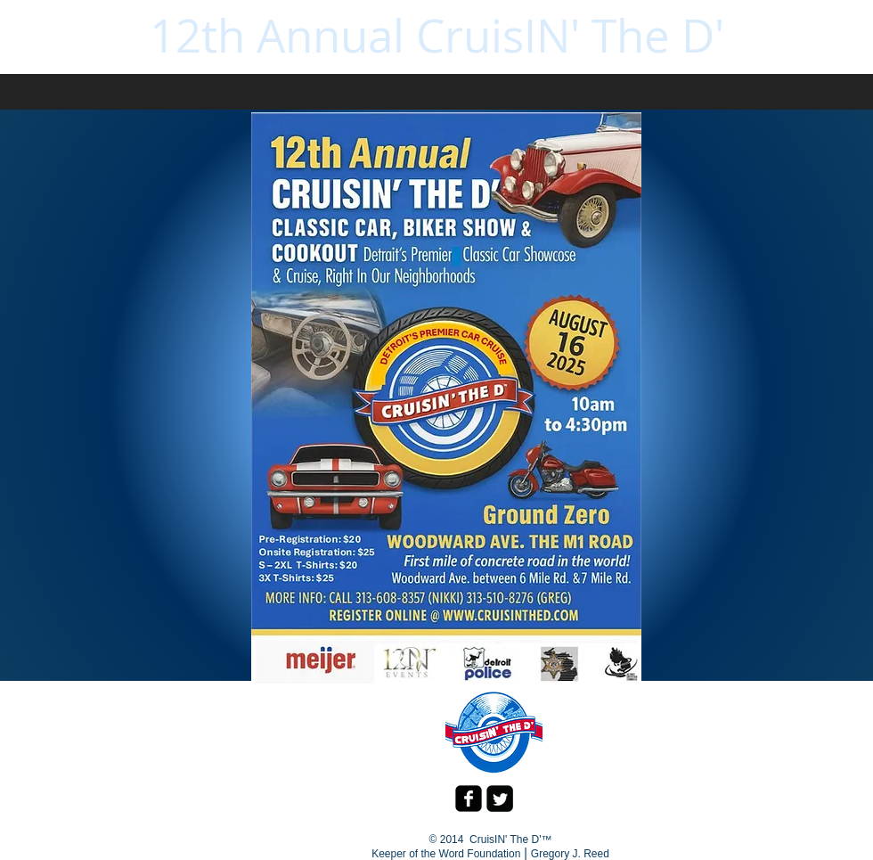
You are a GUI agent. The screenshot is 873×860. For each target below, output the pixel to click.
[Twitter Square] (499, 798)
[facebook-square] (468, 798)
